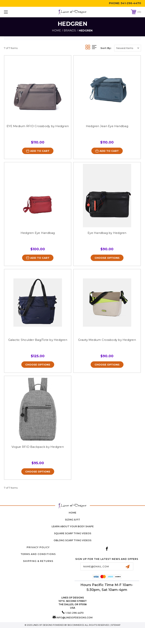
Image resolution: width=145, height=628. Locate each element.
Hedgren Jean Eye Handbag (107, 126)
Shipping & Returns (38, 561)
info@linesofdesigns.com (74, 617)
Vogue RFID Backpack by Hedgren (38, 447)
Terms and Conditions (38, 554)
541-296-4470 (131, 3)
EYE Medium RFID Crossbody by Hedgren (38, 126)
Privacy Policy (38, 547)
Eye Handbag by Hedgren (107, 233)
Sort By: (105, 48)
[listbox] (127, 48)
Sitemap (115, 625)
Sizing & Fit (72, 519)
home (72, 512)
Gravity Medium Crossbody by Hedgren (107, 340)
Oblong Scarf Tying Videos (72, 540)
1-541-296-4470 (75, 612)
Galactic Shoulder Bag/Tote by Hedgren (37, 340)
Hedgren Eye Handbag (38, 233)
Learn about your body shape (73, 526)
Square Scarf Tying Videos (72, 533)
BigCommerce (76, 625)
